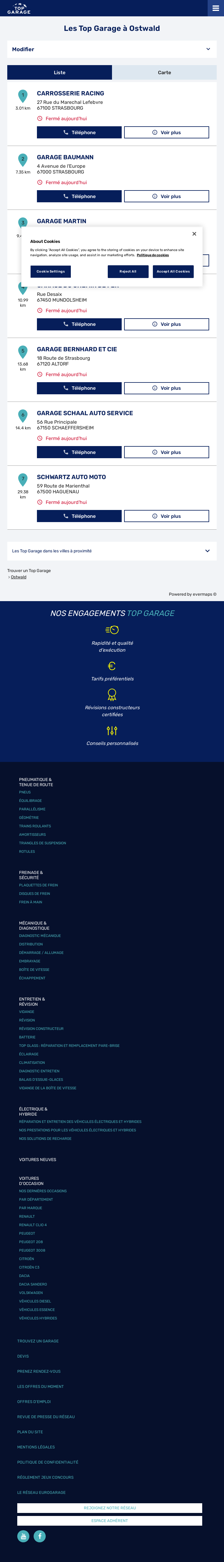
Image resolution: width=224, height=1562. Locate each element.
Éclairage (28, 1054)
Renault (27, 1216)
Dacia (24, 1276)
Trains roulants (35, 826)
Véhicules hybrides (38, 1318)
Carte (164, 72)
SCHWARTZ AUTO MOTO (71, 477)
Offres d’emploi (34, 1401)
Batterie (27, 1037)
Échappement (32, 978)
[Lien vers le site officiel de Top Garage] (19, 8)
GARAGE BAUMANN (65, 157)
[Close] (194, 233)
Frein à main (30, 902)
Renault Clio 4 (33, 1225)
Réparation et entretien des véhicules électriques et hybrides (80, 1122)
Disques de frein (34, 894)
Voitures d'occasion (31, 1181)
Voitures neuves (37, 1159)
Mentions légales (36, 1447)
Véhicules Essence (37, 1310)
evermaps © (205, 594)
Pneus (25, 792)
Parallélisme (32, 809)
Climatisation (32, 1063)
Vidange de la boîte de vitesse (47, 1088)
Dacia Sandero (33, 1284)
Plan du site (30, 1432)
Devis (23, 1356)
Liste (59, 72)
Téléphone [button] (79, 132)
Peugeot (27, 1233)
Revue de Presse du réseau (46, 1417)
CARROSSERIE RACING (70, 93)
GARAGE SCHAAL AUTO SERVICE (85, 413)
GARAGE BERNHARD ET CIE (77, 349)
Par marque (30, 1208)
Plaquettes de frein (38, 885)
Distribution (31, 944)
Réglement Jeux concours (45, 1477)
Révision (27, 1020)
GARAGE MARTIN (61, 221)
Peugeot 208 (31, 1242)
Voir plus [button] (166, 132)
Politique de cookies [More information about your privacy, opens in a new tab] (153, 255)
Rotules (27, 851)
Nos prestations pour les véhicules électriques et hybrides (77, 1130)
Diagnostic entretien (39, 1071)
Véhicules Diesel (35, 1301)
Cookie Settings (51, 271)
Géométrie (29, 818)
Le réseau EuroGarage (41, 1492)
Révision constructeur (41, 1029)
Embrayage (29, 961)
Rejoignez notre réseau (110, 1508)
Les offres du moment (40, 1386)
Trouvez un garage (38, 1341)
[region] (112, 257)
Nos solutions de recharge (45, 1139)
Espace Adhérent (109, 1520)
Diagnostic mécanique (40, 936)
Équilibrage (30, 801)
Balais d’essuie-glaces (41, 1079)
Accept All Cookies (173, 271)
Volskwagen (31, 1293)
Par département (36, 1199)
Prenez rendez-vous (39, 1371)
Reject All (128, 271)
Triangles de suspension (42, 843)
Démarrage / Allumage (41, 953)
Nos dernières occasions (43, 1191)
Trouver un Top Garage (29, 570)
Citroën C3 (29, 1267)
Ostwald (18, 577)
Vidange (26, 1012)
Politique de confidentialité (47, 1462)
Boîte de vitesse (34, 970)
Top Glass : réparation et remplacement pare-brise (69, 1046)
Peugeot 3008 (32, 1250)
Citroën (26, 1259)
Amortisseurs (32, 834)
